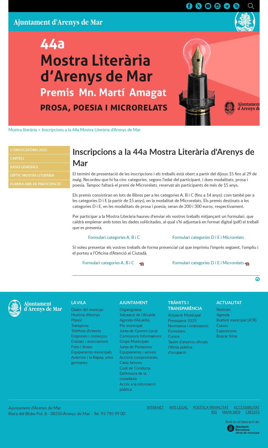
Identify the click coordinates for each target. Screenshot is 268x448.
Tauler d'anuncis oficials (188, 341)
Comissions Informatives (140, 336)
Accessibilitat (247, 407)
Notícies (223, 309)
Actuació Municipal (184, 315)
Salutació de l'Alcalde (137, 314)
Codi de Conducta (135, 368)
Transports (79, 325)
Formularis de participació (35, 184)
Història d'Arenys (85, 314)
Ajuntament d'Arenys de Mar (58, 23)
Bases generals (24, 167)
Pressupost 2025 (182, 320)
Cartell (17, 158)
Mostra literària (22, 130)
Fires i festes (81, 346)
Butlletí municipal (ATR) (236, 320)
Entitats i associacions (89, 341)
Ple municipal (131, 325)
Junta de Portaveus (136, 346)
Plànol (76, 320)
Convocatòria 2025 (28, 149)
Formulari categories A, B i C (117, 237)
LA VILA (78, 302)
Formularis (177, 331)
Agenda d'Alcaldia (134, 320)
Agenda (222, 314)
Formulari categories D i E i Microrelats (208, 237)
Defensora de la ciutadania (133, 376)
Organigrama (130, 309)
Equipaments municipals (91, 352)
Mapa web (231, 412)
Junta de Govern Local (139, 330)
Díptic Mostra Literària (32, 175)
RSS (214, 412)
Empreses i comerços (89, 336)
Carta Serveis (131, 362)
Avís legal (178, 407)
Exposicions (226, 330)
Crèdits (252, 412)
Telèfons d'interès (86, 330)
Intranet (155, 407)
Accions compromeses (139, 357)
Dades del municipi (87, 309)
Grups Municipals (134, 341)
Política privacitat (210, 407)
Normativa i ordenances (188, 325)
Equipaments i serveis (138, 352)
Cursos (174, 336)
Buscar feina (226, 336)
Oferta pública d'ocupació (180, 349)
